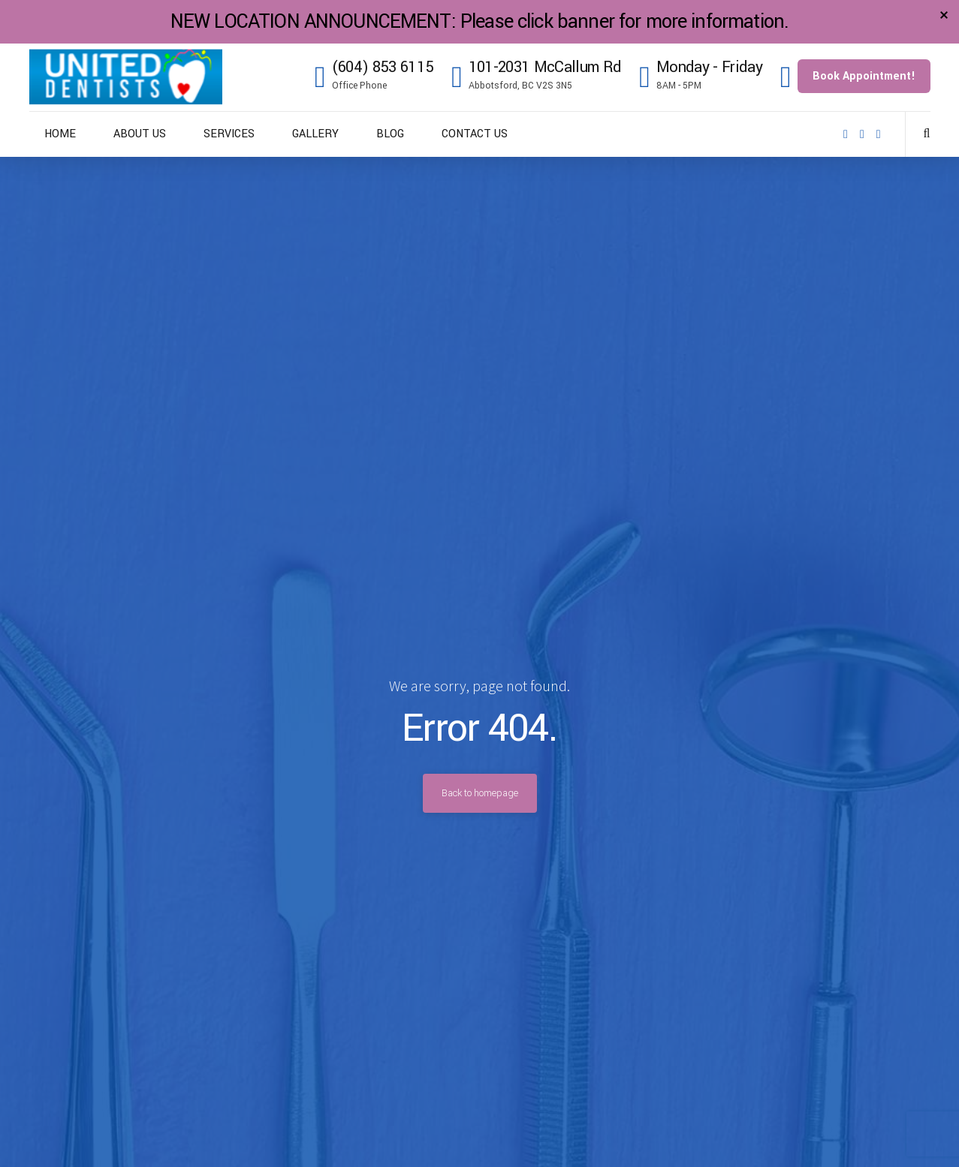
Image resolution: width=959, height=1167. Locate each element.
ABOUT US (139, 134)
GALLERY (315, 134)
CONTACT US (475, 134)
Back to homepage (480, 793)
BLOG (390, 134)
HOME (60, 134)
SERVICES (229, 134)
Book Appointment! (864, 76)
